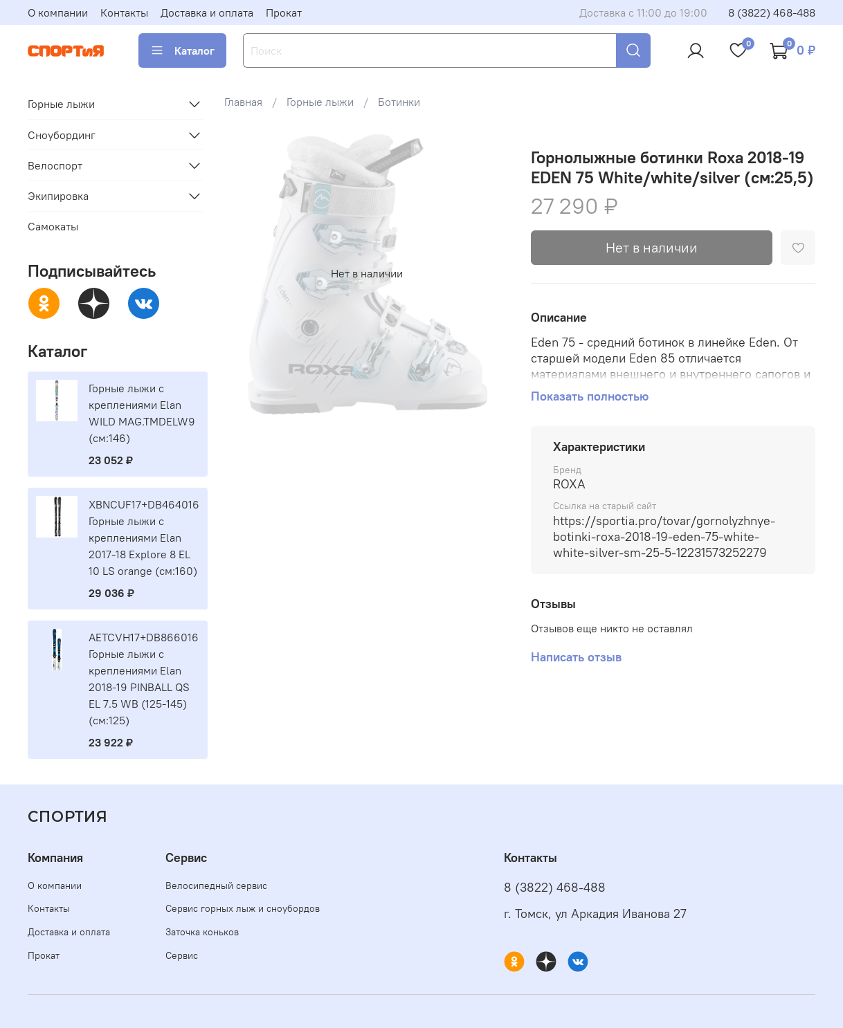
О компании (58, 12)
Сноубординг (62, 135)
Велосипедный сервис (216, 885)
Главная (243, 102)
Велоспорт (55, 165)
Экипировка (58, 196)
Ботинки (399, 102)
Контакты (124, 12)
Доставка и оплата (207, 12)
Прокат (284, 12)
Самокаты (53, 226)
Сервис (181, 955)
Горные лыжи (320, 102)
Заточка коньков (202, 932)
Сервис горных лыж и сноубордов (242, 908)
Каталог (182, 50)
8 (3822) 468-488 (771, 12)
